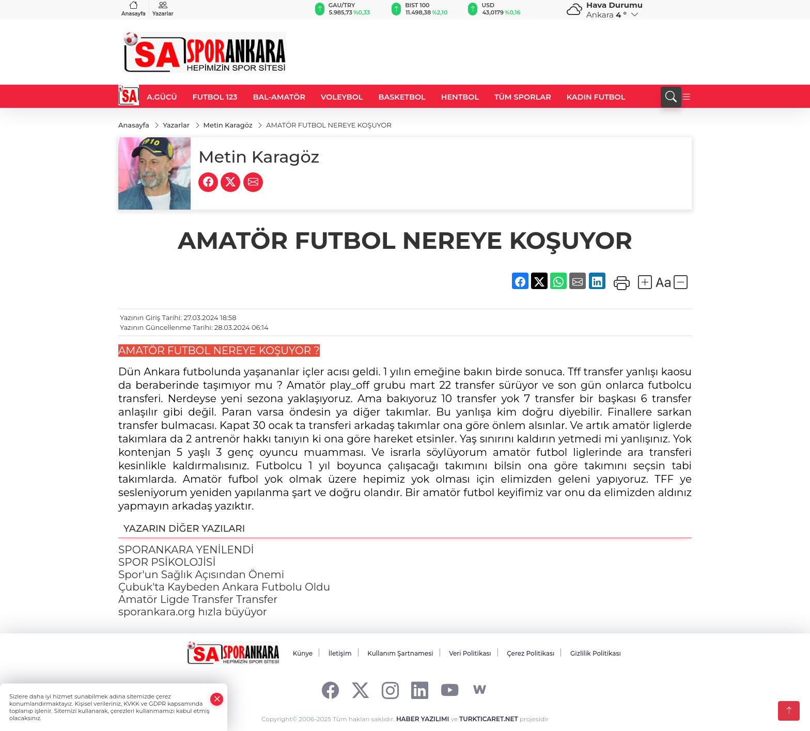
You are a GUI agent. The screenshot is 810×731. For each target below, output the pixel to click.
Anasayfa (133, 8)
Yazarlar (163, 8)
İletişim (340, 654)
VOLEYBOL (342, 97)
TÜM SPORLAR (522, 97)
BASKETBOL (401, 97)
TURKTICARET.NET (488, 719)
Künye (303, 654)
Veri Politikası (470, 654)
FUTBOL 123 (215, 97)
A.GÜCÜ (162, 97)
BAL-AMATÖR (279, 97)
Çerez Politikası (530, 654)
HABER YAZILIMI (422, 719)
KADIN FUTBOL (596, 97)
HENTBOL (460, 97)
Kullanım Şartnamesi (400, 654)
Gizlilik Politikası (595, 654)
